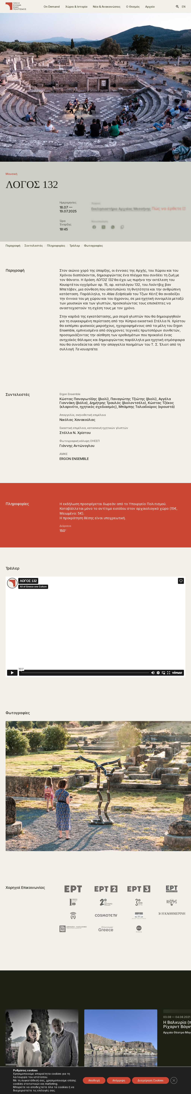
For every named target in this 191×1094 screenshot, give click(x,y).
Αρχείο (150, 6)
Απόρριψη (118, 1080)
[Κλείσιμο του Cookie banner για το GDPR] (173, 1080)
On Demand (52, 6)
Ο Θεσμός (133, 6)
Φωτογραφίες (93, 247)
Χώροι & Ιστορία (76, 6)
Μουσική (11, 174)
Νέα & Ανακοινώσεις (106, 6)
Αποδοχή (94, 1080)
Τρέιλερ (74, 247)
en (183, 6)
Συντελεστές (33, 247)
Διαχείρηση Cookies (150, 1080)
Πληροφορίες (56, 247)
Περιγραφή (13, 247)
